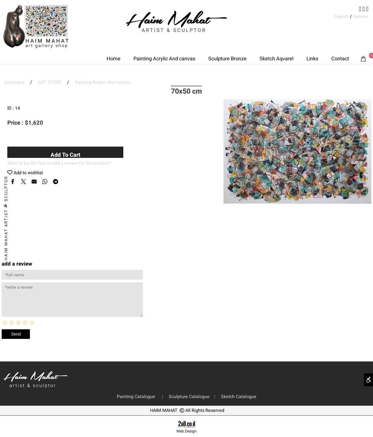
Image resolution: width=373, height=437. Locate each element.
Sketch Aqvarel (276, 59)
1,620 (35, 123)
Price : (16, 123)
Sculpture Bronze (227, 59)
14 (17, 108)
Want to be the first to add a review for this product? (59, 163)
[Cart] (363, 59)
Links (312, 59)
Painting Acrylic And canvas (164, 59)
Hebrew (360, 16)
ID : (11, 108)
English (341, 16)
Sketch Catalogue (237, 396)
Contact (340, 59)
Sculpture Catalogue (190, 396)
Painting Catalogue (137, 396)
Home (113, 59)
